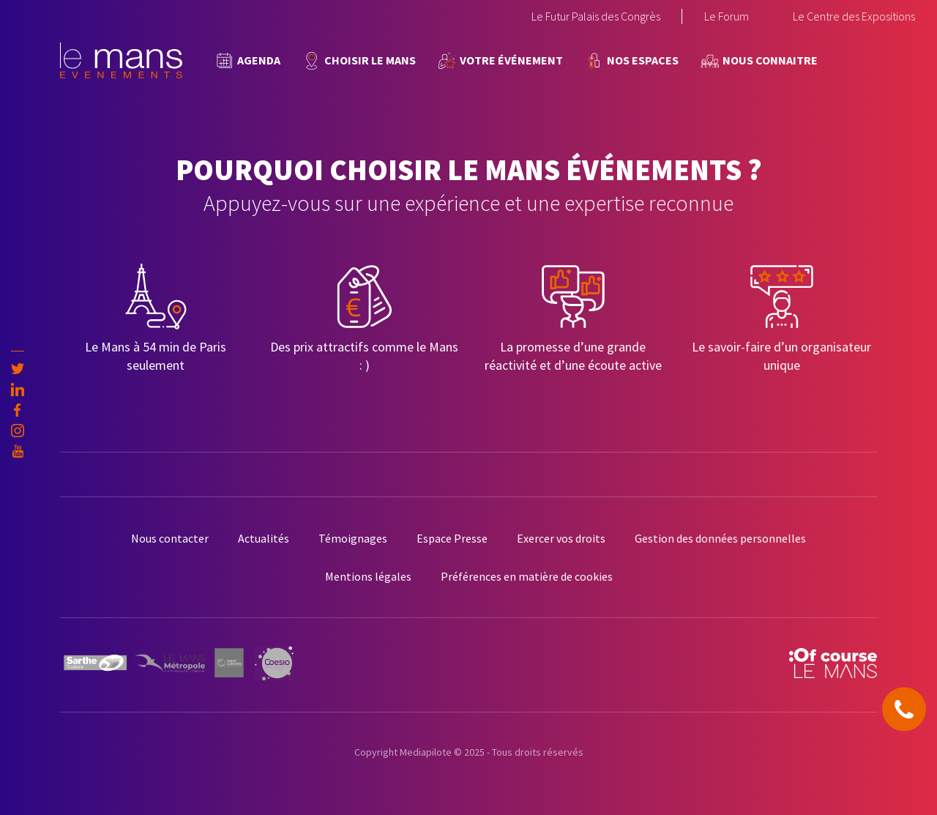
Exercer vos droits (561, 538)
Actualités (263, 538)
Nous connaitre (770, 60)
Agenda (258, 60)
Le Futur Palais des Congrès (595, 16)
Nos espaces (643, 60)
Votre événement (511, 60)
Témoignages (352, 538)
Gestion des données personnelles (720, 538)
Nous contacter (170, 538)
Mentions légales (368, 576)
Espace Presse (452, 538)
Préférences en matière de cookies (527, 576)
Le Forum (726, 16)
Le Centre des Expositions (854, 16)
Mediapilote (426, 752)
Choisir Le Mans (370, 60)
